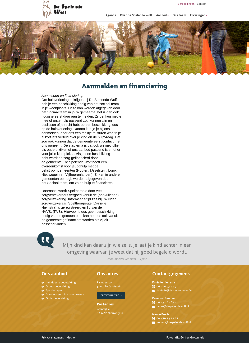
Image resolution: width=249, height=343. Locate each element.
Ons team (179, 15)
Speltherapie (54, 290)
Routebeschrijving (109, 295)
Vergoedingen (186, 3)
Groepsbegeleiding (58, 286)
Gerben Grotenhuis (192, 337)
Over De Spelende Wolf (136, 15)
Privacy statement (53, 337)
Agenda (110, 15)
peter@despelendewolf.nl (172, 306)
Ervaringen (197, 15)
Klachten (72, 337)
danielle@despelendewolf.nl (174, 290)
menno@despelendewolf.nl (173, 322)
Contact (201, 3)
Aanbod (161, 15)
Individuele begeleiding (61, 282)
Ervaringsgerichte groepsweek (65, 294)
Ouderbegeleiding (57, 298)
